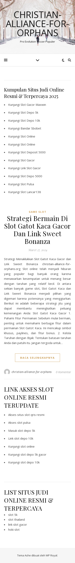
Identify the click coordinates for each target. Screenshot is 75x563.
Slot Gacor (28, 160)
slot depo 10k (23, 438)
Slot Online (28, 136)
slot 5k (12, 515)
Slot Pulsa (27, 184)
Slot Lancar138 (31, 192)
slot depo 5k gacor (33, 454)
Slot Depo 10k (30, 120)
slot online (28, 446)
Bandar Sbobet (31, 128)
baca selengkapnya (37, 357)
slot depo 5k (26, 431)
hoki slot (14, 529)
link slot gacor (17, 524)
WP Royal (51, 555)
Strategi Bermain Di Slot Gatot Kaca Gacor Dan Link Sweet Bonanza (37, 229)
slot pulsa (23, 422)
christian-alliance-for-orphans (32, 372)
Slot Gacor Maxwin (33, 105)
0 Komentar (63, 372)
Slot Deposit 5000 (33, 152)
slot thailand (16, 519)
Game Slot (37, 212)
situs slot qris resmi (30, 415)
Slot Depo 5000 (31, 176)
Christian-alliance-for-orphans (37, 23)
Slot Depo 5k (29, 112)
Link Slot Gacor (31, 168)
